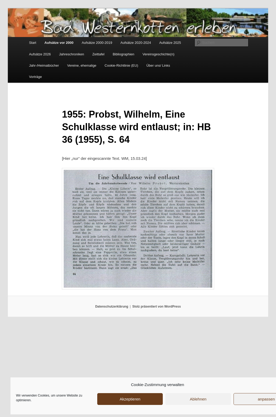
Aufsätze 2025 (170, 43)
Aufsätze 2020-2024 (136, 43)
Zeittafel (98, 54)
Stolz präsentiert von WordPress (156, 306)
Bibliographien (123, 54)
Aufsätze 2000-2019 (97, 43)
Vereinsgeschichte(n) (158, 54)
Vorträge (35, 77)
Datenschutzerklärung (111, 306)
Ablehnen (198, 399)
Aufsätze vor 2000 (59, 43)
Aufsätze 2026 (40, 54)
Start (32, 43)
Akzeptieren (130, 399)
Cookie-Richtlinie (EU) (121, 65)
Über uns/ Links (158, 65)
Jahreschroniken (71, 54)
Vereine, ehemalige (81, 65)
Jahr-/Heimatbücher (44, 65)
